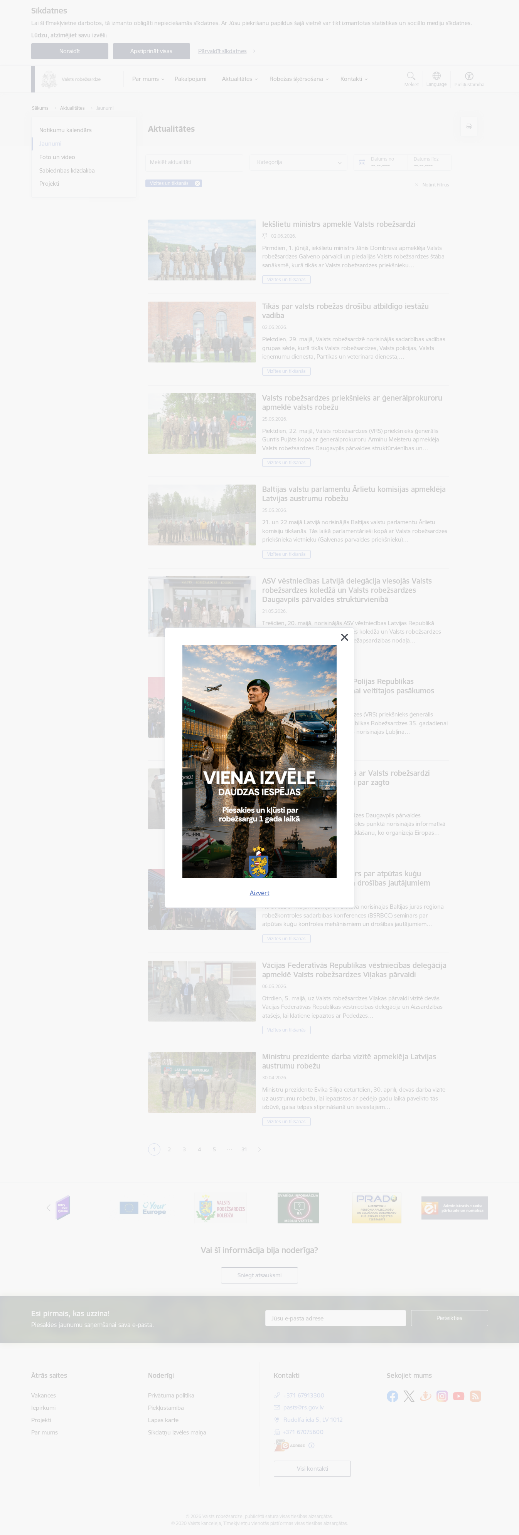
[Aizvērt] (344, 637)
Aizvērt (260, 893)
